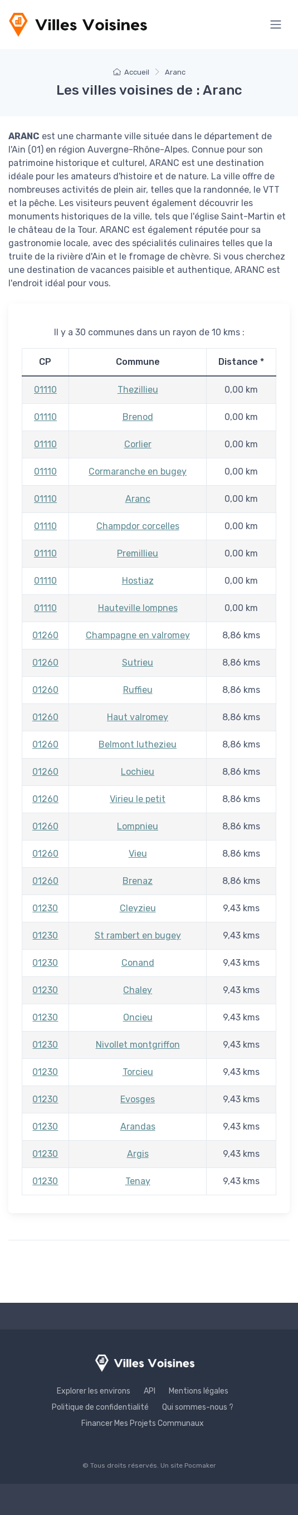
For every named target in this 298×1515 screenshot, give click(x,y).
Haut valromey (137, 717)
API (149, 1391)
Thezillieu (138, 389)
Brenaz (138, 881)
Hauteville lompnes (138, 608)
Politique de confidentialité (100, 1407)
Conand (137, 962)
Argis (138, 1154)
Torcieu (138, 1072)
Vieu (138, 853)
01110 (45, 389)
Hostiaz (138, 580)
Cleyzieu (138, 908)
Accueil (131, 72)
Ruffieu (138, 690)
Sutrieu (137, 662)
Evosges (137, 1099)
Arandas (137, 1126)
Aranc (137, 498)
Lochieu (137, 771)
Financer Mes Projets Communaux (142, 1423)
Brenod (138, 417)
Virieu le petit (137, 799)
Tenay (137, 1181)
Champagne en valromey (138, 635)
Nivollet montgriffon (138, 1044)
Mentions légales (198, 1391)
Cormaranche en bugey (138, 471)
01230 (45, 908)
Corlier (138, 444)
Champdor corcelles (137, 526)
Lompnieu (137, 826)
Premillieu (137, 553)
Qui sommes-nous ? (197, 1407)
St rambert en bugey (138, 935)
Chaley (137, 990)
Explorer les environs (93, 1391)
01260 (45, 635)
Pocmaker (200, 1465)
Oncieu (138, 1017)
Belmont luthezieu (138, 744)
